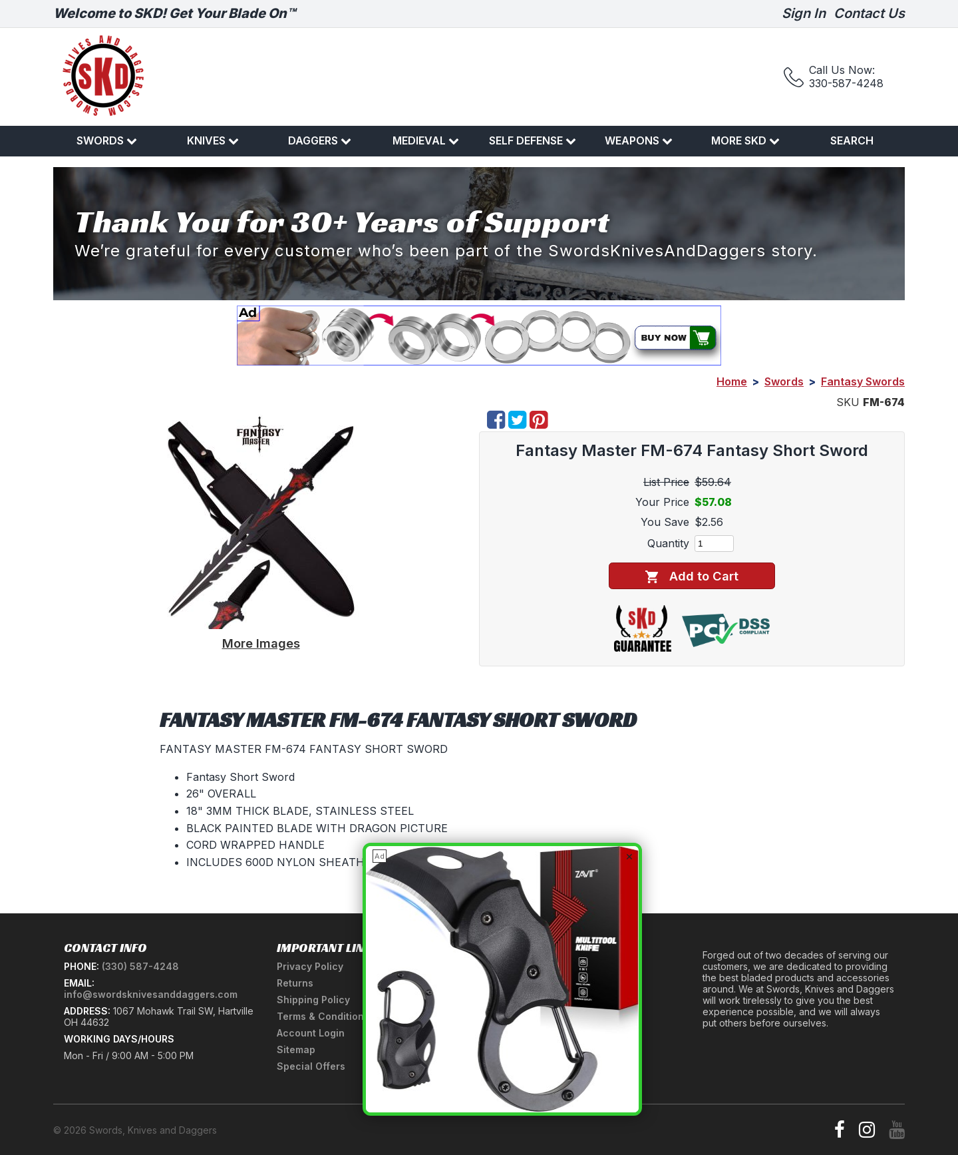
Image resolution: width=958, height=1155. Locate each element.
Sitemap (296, 1049)
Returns (295, 983)
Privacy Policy (310, 966)
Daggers (319, 140)
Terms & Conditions (323, 1016)
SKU (848, 402)
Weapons (639, 140)
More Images (261, 643)
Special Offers (311, 1066)
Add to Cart (691, 576)
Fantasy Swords (863, 381)
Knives (213, 140)
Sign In (804, 13)
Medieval (426, 140)
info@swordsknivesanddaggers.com (151, 994)
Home (732, 381)
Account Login (311, 1033)
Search (852, 140)
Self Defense (532, 140)
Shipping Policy (313, 999)
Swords (107, 140)
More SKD (745, 140)
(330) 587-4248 (140, 966)
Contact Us (869, 13)
